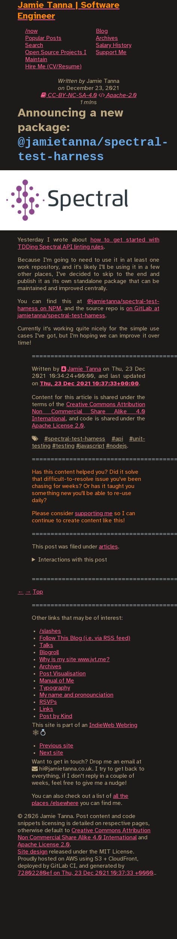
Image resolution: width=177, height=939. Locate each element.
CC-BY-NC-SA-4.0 (69, 95)
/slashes (50, 631)
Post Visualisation (62, 674)
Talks (46, 645)
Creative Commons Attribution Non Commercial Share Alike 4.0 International (88, 411)
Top (38, 592)
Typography (54, 688)
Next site (51, 753)
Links (46, 709)
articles (108, 547)
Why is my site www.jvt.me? (74, 659)
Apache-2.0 (117, 95)
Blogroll (49, 652)
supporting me (94, 513)
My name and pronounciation (76, 695)
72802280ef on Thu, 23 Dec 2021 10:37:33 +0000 (85, 873)
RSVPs (48, 702)
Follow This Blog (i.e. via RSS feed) (84, 638)
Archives (50, 666)
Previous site (56, 746)
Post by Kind (55, 716)
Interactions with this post (72, 560)
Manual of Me (56, 681)
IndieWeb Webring (113, 725)
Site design (33, 852)
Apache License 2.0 (58, 426)
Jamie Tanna (84, 369)
